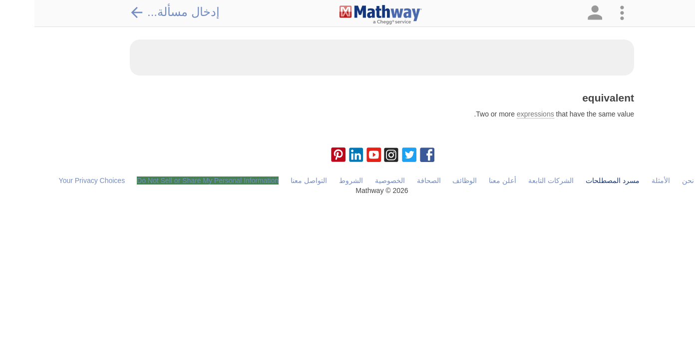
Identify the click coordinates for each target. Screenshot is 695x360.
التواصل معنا (274, 180)
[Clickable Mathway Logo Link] (346, 15)
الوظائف (430, 180)
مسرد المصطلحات (578, 180)
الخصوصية (355, 180)
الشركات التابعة (516, 180)
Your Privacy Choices (57, 180)
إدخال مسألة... (140, 12)
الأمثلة (626, 180)
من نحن (659, 180)
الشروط (317, 180)
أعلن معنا (468, 180)
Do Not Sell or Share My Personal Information (173, 180)
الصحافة (394, 180)
